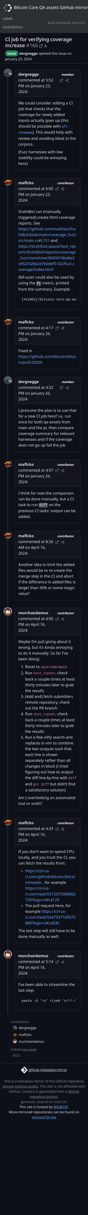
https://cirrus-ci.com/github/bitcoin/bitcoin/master (50, 876)
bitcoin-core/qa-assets (20, 1086)
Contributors (13, 27)
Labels (8, 18)
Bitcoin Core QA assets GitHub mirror (45, 8)
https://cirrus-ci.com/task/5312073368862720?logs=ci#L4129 (50, 894)
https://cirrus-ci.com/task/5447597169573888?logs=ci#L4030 (50, 917)
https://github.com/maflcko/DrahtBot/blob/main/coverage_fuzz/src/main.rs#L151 (47, 234)
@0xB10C (61, 1107)
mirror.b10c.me (44, 1117)
